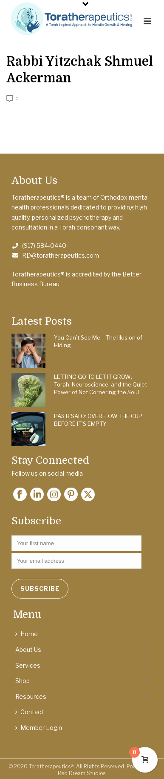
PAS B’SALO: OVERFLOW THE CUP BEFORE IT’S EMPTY (98, 420)
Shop (22, 680)
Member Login (38, 727)
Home (26, 633)
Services (27, 665)
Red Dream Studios (81, 773)
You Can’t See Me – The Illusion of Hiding (98, 341)
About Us (28, 649)
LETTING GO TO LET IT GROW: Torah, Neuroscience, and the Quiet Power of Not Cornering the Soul (100, 384)
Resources (30, 696)
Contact (29, 711)
